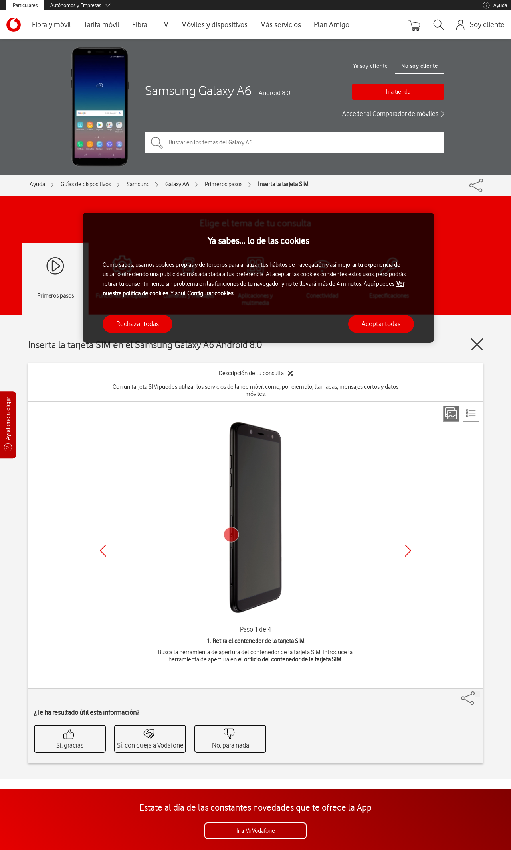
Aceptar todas (381, 324)
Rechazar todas (137, 324)
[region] (258, 277)
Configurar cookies (210, 293)
